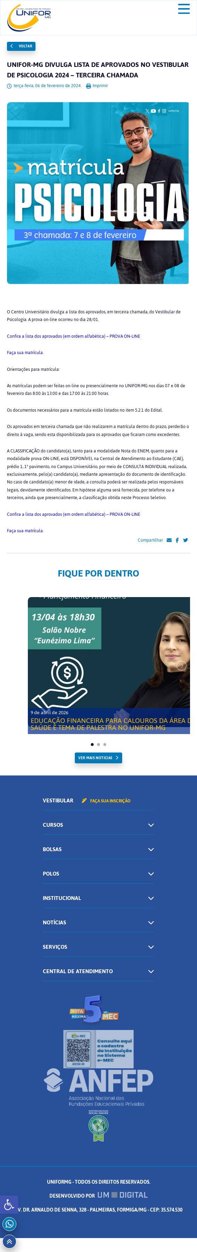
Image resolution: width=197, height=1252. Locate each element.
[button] (9, 1205)
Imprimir (97, 86)
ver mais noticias (95, 758)
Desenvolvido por (98, 1196)
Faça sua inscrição (106, 801)
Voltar (21, 46)
